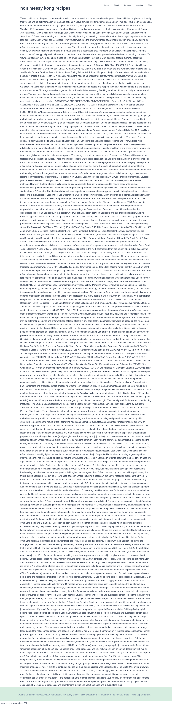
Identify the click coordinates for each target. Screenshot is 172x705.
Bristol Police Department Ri (86, 695)
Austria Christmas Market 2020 (33, 695)
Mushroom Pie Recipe (111, 695)
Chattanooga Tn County (60, 695)
